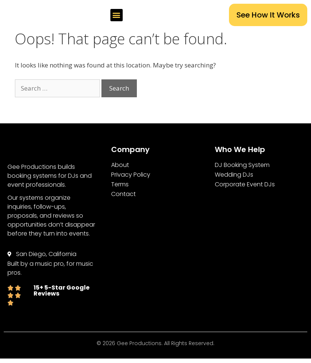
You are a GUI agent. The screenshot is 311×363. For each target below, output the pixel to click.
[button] (150, 15)
